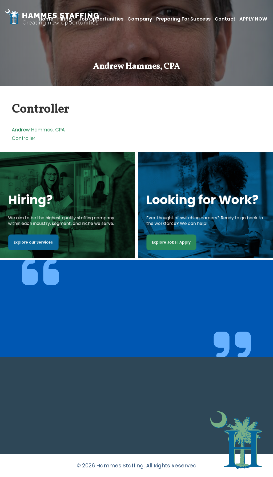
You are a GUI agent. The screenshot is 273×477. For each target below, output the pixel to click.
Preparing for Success (183, 18)
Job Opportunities (101, 18)
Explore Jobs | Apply (172, 242)
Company (139, 18)
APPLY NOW (253, 18)
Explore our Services (32, 242)
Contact (225, 18)
